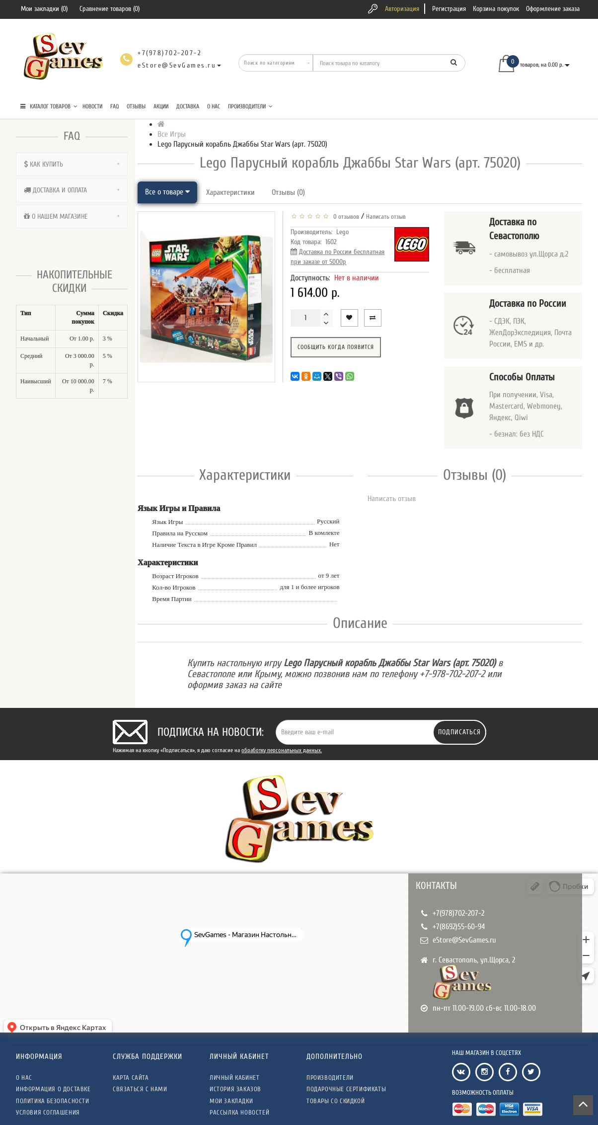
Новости (92, 106)
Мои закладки (231, 1101)
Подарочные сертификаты (346, 1089)
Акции (160, 106)
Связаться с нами (140, 1089)
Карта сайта (131, 1077)
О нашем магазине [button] (72, 216)
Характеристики (230, 192)
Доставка (187, 106)
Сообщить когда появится (336, 347)
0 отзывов (344, 216)
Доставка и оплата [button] (72, 190)
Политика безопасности (52, 1101)
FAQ (114, 106)
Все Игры (171, 134)
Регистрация (449, 8)
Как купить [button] (72, 164)
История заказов (235, 1089)
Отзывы (136, 106)
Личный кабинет (234, 1077)
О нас (213, 106)
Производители (250, 106)
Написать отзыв (386, 216)
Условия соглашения (48, 1112)
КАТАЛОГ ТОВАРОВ (48, 106)
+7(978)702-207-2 (458, 913)
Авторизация (402, 8)
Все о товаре (167, 191)
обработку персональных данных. (281, 750)
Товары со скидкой (335, 1101)
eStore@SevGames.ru (464, 940)
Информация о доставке (53, 1089)
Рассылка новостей (239, 1112)
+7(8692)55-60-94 (459, 926)
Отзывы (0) (288, 192)
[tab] (71, 164)
